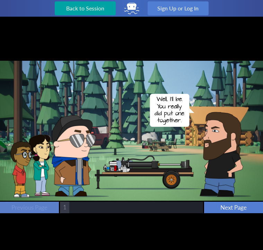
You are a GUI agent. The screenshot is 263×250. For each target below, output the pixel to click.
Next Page (233, 207)
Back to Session (85, 8)
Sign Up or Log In (178, 8)
